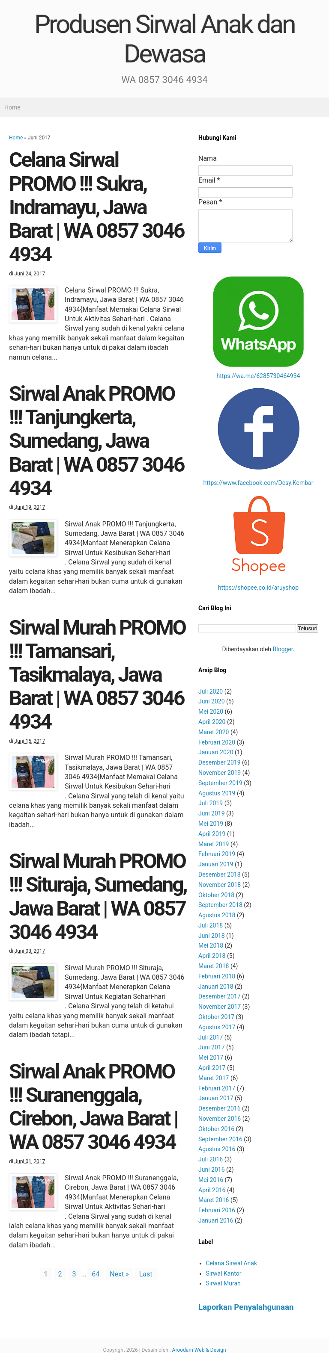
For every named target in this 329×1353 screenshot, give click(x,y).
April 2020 (212, 721)
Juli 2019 (210, 803)
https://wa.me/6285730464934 (258, 375)
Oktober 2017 (216, 1016)
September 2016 (220, 1139)
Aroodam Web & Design (199, 1350)
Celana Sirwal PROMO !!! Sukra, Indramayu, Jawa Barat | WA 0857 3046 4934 (96, 207)
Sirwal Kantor (224, 1273)
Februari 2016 (216, 1210)
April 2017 (212, 1067)
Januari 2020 (215, 752)
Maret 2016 (213, 1199)
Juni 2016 (211, 1169)
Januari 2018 (215, 986)
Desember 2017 (219, 996)
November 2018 (219, 884)
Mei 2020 (210, 711)
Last (146, 1274)
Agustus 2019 (216, 793)
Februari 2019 (216, 854)
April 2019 (212, 833)
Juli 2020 (210, 691)
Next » (119, 1274)
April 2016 (212, 1190)
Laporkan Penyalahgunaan (246, 1307)
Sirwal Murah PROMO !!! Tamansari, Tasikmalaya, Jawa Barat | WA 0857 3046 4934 (97, 674)
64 (95, 1274)
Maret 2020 (213, 732)
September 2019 (220, 783)
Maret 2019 (213, 844)
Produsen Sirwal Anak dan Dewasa (164, 39)
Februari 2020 (216, 742)
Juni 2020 (211, 701)
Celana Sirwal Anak (231, 1263)
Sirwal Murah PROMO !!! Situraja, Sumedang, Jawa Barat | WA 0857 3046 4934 (97, 896)
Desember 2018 (219, 874)
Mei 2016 (210, 1179)
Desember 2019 (219, 762)
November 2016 (219, 1118)
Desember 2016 (219, 1108)
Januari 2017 (215, 1098)
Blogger (283, 649)
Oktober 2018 (216, 895)
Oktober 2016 (216, 1129)
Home (12, 107)
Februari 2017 (216, 1088)
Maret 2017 (213, 1078)
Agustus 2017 (216, 1027)
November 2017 (219, 1006)
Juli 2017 (210, 1037)
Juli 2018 (210, 925)
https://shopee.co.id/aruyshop (258, 587)
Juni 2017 (211, 1047)
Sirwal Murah (223, 1283)
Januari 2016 (215, 1220)
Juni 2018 (211, 935)
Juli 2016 (210, 1159)
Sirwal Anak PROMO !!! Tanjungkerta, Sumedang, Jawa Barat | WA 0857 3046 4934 (96, 440)
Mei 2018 (210, 945)
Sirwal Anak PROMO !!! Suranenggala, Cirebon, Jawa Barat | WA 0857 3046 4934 (93, 1107)
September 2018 (220, 904)
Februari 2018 (216, 976)
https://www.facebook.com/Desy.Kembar (258, 482)
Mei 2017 (210, 1057)
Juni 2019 (211, 813)
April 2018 (212, 955)
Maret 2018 (213, 966)
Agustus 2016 (216, 1149)
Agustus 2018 (216, 915)
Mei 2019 (210, 823)
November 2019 (219, 772)
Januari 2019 (215, 864)
